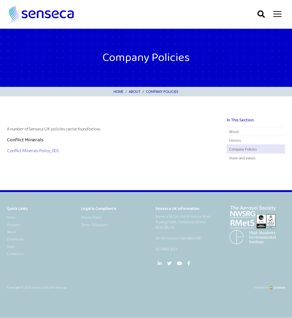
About (234, 131)
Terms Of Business (94, 225)
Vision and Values (242, 158)
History (235, 140)
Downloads (15, 239)
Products (14, 225)
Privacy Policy (91, 217)
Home (11, 217)
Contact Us (15, 254)
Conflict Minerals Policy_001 (33, 150)
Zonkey (277, 287)
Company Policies (243, 149)
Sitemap (61, 287)
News (11, 247)
